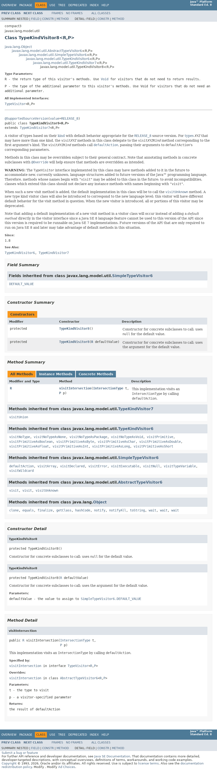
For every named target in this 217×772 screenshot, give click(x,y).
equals (28, 510)
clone (14, 510)
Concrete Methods (96, 374)
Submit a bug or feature (20, 753)
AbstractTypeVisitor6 (140, 482)
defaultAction (21, 466)
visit (14, 490)
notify (99, 510)
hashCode (82, 510)
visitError (97, 466)
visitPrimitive (160, 437)
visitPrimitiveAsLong (111, 446)
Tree (62, 5)
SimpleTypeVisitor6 (132, 276)
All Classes (101, 13)
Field (35, 19)
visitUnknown (47, 490)
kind (61, 136)
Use (52, 5)
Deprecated (77, 5)
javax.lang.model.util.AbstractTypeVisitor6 (47, 51)
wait (152, 510)
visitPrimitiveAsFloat (29, 446)
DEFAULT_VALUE (21, 284)
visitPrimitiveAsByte (75, 441)
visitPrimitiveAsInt (70, 446)
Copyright (9, 763)
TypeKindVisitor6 (135, 428)
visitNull (151, 466)
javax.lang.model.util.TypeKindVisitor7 (65, 63)
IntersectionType (108, 388)
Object (100, 502)
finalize (45, 510)
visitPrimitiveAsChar (116, 441)
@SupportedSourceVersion (26, 118)
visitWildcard (21, 470)
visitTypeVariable (180, 466)
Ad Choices (66, 767)
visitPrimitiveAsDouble (160, 441)
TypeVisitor (15, 104)
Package (25, 5)
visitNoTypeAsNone (50, 437)
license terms (148, 763)
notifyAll (117, 510)
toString (137, 510)
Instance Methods (55, 374)
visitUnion (18, 417)
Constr (48, 19)
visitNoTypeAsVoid (127, 437)
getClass (63, 510)
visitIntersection (75, 388)
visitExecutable (125, 466)
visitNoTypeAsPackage (88, 437)
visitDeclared (72, 466)
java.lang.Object (18, 47)
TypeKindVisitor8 (74, 328)
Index (94, 5)
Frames (57, 13)
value (54, 118)
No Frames (74, 13)
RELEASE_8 (69, 118)
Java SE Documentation (112, 756)
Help (105, 5)
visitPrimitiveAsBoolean (31, 441)
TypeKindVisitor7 (35, 128)
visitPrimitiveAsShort (153, 446)
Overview (8, 5)
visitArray (46, 466)
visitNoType (19, 437)
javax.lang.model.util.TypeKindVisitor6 (58, 59)
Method (63, 19)
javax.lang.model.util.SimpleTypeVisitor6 (53, 55)
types (189, 136)
